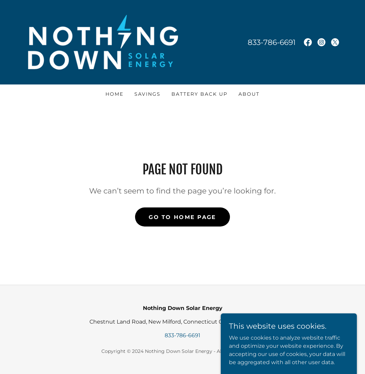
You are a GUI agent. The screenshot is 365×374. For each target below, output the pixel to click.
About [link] (249, 94)
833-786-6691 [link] (272, 42)
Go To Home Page (182, 217)
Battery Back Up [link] (199, 94)
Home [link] (114, 94)
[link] (103, 41)
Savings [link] (147, 94)
